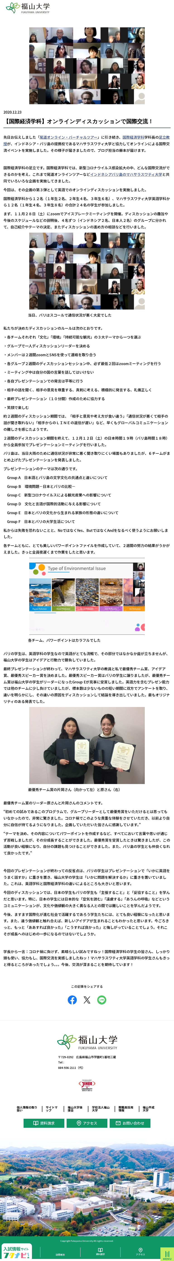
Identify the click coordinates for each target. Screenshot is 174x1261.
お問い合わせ (133, 1123)
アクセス (90, 1123)
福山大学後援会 (75, 1108)
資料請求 (47, 1123)
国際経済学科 (133, 137)
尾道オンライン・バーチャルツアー (68, 137)
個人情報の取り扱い (27, 1108)
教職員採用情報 (125, 1108)
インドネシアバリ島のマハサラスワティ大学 (126, 174)
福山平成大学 (149, 1108)
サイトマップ (52, 1108)
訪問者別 (60, 1254)
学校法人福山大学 (101, 1108)
